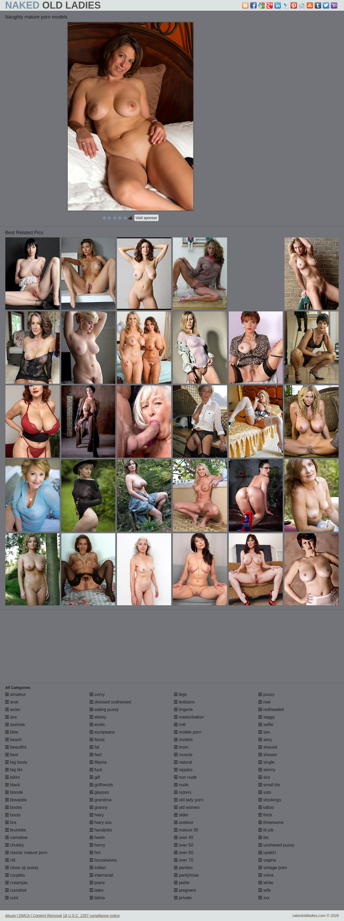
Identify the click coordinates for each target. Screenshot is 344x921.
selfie (265, 724)
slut (264, 777)
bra (10, 822)
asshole (15, 724)
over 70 (183, 860)
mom (181, 747)
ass (11, 717)
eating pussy (104, 709)
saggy (266, 717)
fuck (95, 769)
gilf (94, 777)
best (11, 754)
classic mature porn (26, 852)
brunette (15, 830)
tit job (266, 830)
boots (13, 815)
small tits (269, 785)
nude (181, 785)
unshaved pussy (276, 845)
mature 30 (186, 830)
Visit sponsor (146, 218)
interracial (101, 875)
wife (264, 890)
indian (97, 867)
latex (96, 890)
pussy (266, 694)
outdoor (184, 822)
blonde (14, 792)
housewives (103, 860)
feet (95, 754)
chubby (14, 845)
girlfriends (101, 785)
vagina (267, 860)
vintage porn (272, 867)
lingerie (183, 709)
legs (180, 694)
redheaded (271, 709)
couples (15, 875)
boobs (13, 807)
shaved (267, 747)
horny (97, 845)
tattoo (266, 807)
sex (264, 732)
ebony (97, 717)
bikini (12, 777)
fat (94, 747)
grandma (100, 800)
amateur (15, 694)
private (183, 897)
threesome (271, 822)
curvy (97, 694)
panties (183, 867)
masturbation (189, 717)
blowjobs (16, 800)
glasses (99, 792)
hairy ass (100, 822)
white (265, 882)
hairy (96, 815)
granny (98, 807)
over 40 (183, 837)
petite (181, 882)
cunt (11, 897)
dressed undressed (110, 702)
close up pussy (21, 867)
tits (263, 837)
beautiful (15, 747)
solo (264, 792)
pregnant (185, 890)
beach (13, 739)
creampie (16, 882)
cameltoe (16, 837)
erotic (97, 724)
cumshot (15, 890)
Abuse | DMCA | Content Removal (33, 915)
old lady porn (188, 800)
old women (187, 807)
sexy (265, 739)
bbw (11, 732)
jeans (97, 882)
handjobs (100, 830)
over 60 (183, 852)
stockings (269, 800)
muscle (183, 754)
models (183, 739)
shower (267, 754)
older (181, 815)
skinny (266, 769)
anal (11, 702)
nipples (183, 769)
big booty (16, 762)
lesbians (184, 702)
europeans (102, 732)
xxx (264, 897)
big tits (14, 769)
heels (97, 837)
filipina (98, 762)
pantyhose (186, 875)
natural (183, 762)
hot (95, 852)
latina (97, 897)
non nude (185, 777)
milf (179, 724)
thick (265, 815)
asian (12, 709)
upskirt (267, 852)
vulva (265, 875)
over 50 (183, 845)
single (266, 762)
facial (97, 739)
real (264, 702)
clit (10, 860)
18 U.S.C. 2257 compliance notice (91, 915)
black (12, 785)
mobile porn (187, 732)
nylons (182, 792)
